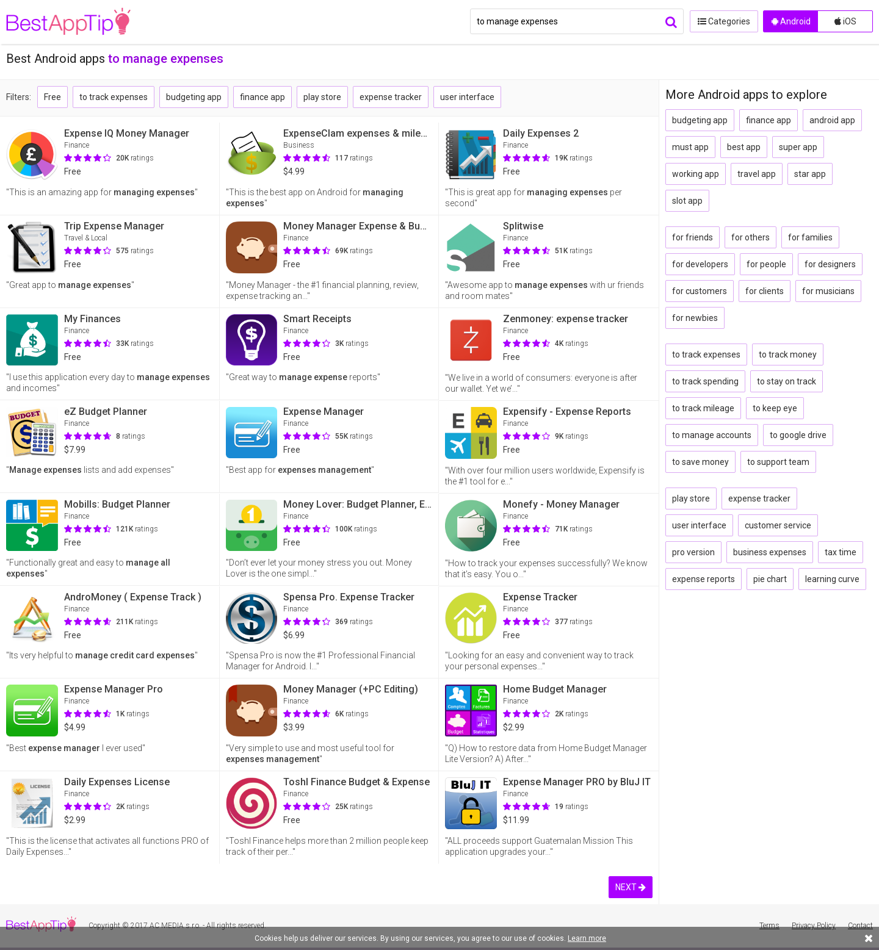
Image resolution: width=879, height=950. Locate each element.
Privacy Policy (814, 925)
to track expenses (113, 97)
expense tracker (391, 97)
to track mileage (703, 408)
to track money (788, 354)
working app (695, 174)
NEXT (630, 887)
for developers (700, 264)
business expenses (769, 552)
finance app (262, 97)
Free (52, 97)
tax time (840, 552)
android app (832, 120)
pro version (693, 552)
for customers (699, 291)
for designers (830, 264)
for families (810, 237)
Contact (860, 925)
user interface (467, 97)
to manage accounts (711, 435)
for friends (692, 237)
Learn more (587, 938)
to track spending (705, 381)
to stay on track (786, 381)
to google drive (798, 435)
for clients (764, 291)
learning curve (832, 579)
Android (791, 21)
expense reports (703, 579)
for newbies (695, 318)
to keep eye (775, 408)
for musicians (828, 291)
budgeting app (194, 97)
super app (798, 147)
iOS (845, 21)
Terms (769, 925)
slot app (687, 201)
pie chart (770, 579)
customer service (778, 525)
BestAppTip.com (68, 22)
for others (750, 237)
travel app (756, 174)
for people (766, 264)
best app (744, 147)
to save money (700, 462)
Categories (723, 21)
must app (690, 147)
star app (810, 174)
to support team (778, 462)
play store (322, 97)
